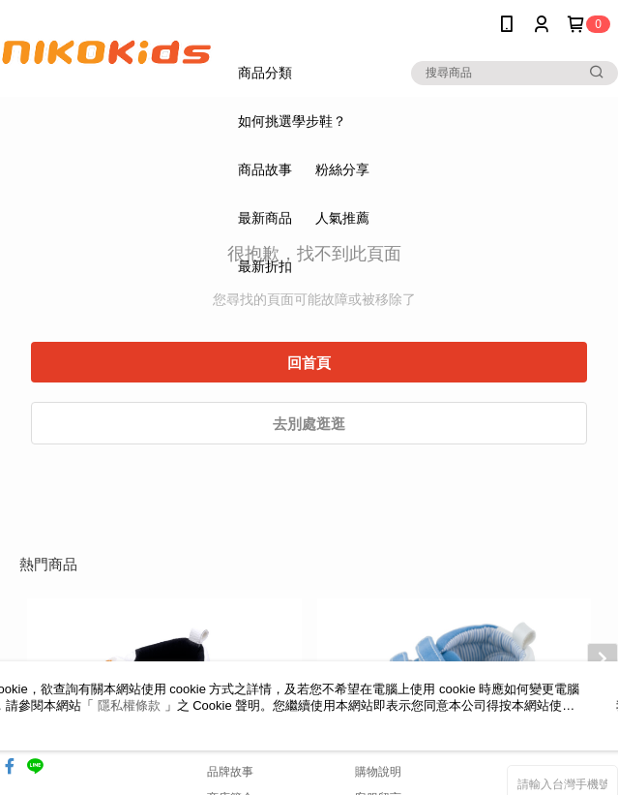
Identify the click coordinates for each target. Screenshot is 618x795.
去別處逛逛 (309, 423)
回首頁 (309, 362)
